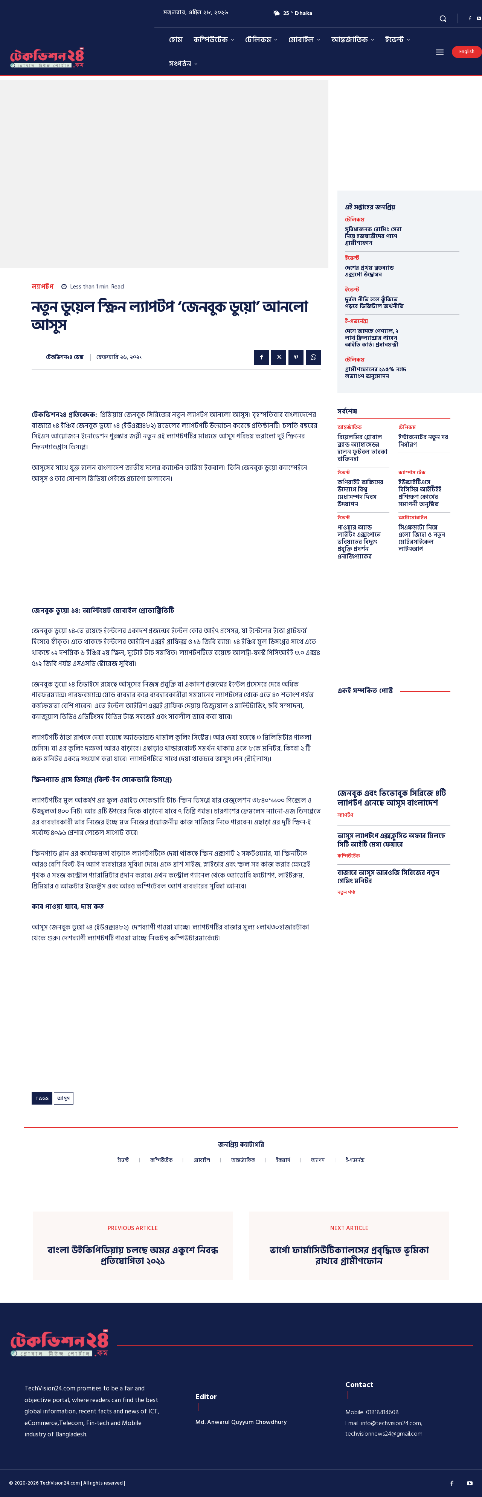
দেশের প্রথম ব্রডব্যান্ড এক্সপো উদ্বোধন (369, 271)
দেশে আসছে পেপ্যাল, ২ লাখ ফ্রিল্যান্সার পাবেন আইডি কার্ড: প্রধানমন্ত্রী (371, 338)
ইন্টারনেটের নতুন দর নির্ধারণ (423, 440)
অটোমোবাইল (412, 518)
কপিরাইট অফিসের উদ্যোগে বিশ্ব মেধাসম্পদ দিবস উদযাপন (360, 493)
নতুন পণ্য (346, 893)
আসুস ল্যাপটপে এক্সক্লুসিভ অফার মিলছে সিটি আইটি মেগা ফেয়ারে (391, 840)
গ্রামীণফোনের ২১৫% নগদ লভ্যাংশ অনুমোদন (375, 373)
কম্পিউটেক (348, 856)
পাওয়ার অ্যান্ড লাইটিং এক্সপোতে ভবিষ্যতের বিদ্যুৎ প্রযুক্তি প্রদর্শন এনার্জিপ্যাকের (359, 542)
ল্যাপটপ (42, 287)
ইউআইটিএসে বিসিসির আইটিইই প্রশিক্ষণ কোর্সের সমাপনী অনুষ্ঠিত (419, 493)
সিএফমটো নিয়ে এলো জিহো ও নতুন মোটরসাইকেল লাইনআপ (421, 538)
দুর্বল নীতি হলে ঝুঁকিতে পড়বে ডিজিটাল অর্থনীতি (374, 303)
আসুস (63, 1098)
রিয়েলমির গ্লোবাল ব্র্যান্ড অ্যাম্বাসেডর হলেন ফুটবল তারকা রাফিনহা (362, 448)
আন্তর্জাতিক (349, 427)
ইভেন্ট (352, 258)
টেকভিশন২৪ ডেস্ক (65, 357)
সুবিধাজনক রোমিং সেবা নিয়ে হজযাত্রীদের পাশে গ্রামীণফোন (373, 236)
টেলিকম (355, 220)
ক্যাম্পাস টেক (412, 472)
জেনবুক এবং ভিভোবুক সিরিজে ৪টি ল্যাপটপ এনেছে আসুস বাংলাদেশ (391, 798)
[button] (443, 18)
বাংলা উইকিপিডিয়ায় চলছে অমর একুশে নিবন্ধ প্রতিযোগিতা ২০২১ (132, 1256)
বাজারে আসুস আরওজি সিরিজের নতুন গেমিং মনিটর (388, 877)
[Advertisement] (176, 547)
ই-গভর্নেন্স (356, 321)
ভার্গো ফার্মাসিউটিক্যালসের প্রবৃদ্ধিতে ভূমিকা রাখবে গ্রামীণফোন (349, 1256)
